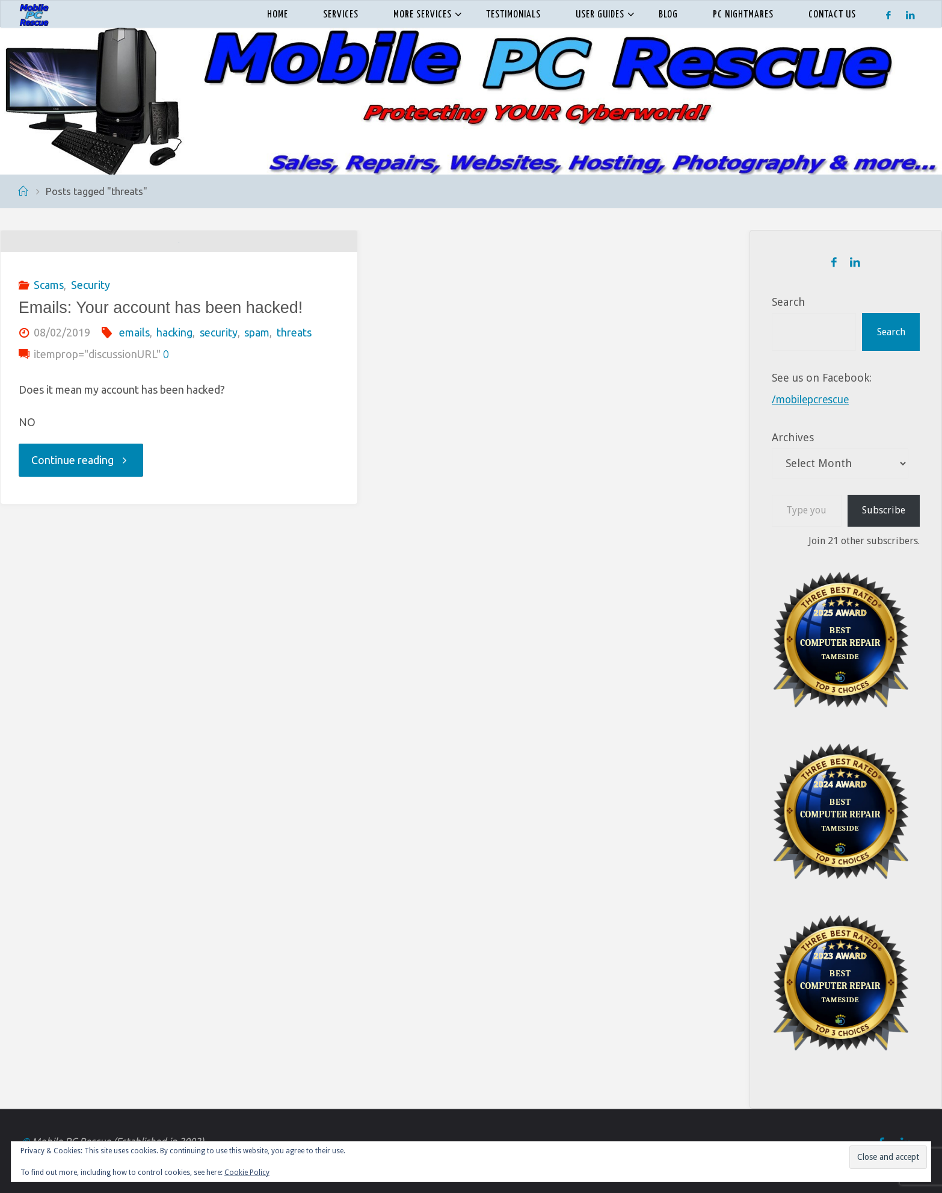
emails (134, 431)
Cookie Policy (246, 1172)
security (219, 431)
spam (256, 431)
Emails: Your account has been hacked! (161, 406)
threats (294, 431)
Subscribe (883, 510)
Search (788, 302)
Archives (793, 437)
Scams (49, 383)
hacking (174, 431)
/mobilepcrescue (813, 399)
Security (90, 383)
